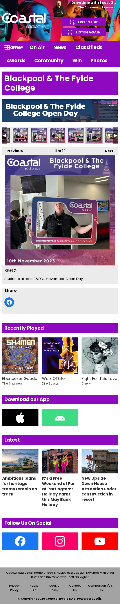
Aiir (98, 599)
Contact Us (75, 588)
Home (14, 47)
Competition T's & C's (100, 588)
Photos (99, 60)
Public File (34, 588)
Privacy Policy (14, 588)
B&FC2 (94, 135)
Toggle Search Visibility (111, 47)
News (60, 47)
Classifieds (88, 47)
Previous (12, 150)
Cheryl (86, 383)
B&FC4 (57, 135)
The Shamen (88, 7)
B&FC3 (76, 135)
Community (49, 60)
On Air (37, 47)
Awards (16, 60)
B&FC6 (20, 135)
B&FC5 (39, 135)
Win (77, 60)
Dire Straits (50, 383)
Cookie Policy (54, 588)
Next (106, 150)
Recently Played (24, 328)
